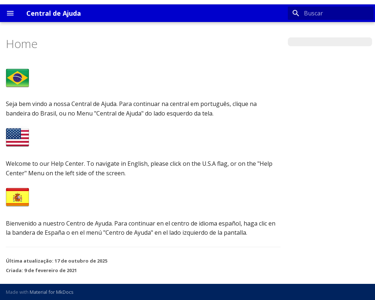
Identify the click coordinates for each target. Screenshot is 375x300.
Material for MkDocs (52, 292)
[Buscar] (331, 13)
